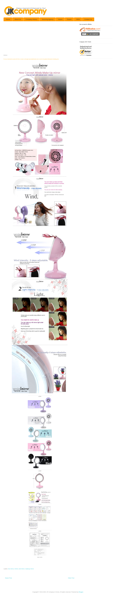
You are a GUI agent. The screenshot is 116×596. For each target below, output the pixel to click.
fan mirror (11, 569)
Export (69, 19)
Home (8, 19)
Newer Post (8, 578)
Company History (31, 19)
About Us (18, 19)
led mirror (22, 569)
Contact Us (88, 19)
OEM (78, 19)
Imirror (16, 569)
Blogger (81, 592)
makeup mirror (29, 569)
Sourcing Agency (47, 19)
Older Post (71, 578)
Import (60, 19)
